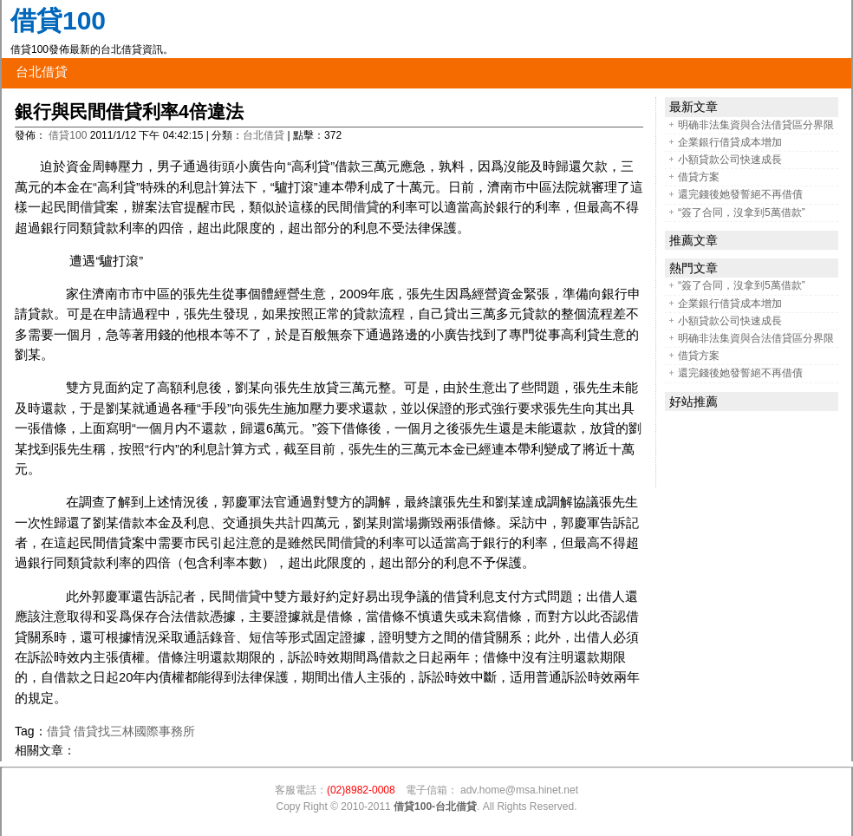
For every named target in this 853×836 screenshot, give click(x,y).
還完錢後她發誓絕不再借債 (740, 194)
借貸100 (58, 20)
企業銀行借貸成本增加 (730, 142)
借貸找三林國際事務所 (134, 731)
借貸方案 (699, 177)
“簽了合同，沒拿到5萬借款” (741, 212)
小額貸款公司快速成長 (730, 159)
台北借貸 (42, 72)
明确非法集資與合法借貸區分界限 (756, 125)
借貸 (93, 207)
